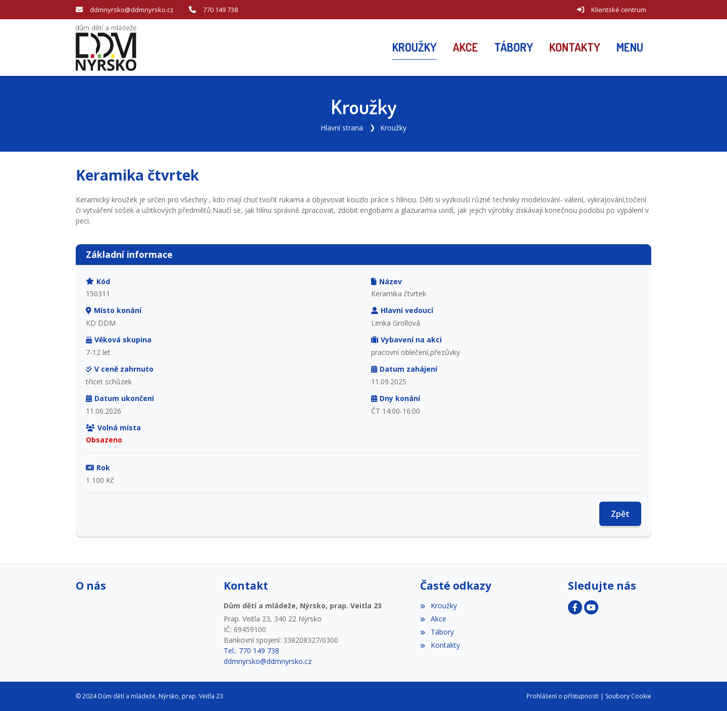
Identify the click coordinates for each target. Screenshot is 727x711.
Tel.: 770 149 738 (251, 650)
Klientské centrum (618, 9)
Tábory (436, 632)
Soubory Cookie (628, 696)
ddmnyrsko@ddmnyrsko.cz (132, 9)
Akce (433, 619)
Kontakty (439, 645)
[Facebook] (575, 607)
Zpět (620, 513)
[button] (629, 47)
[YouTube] (591, 607)
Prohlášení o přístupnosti (563, 696)
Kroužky (393, 127)
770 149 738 (220, 9)
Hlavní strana (342, 127)
